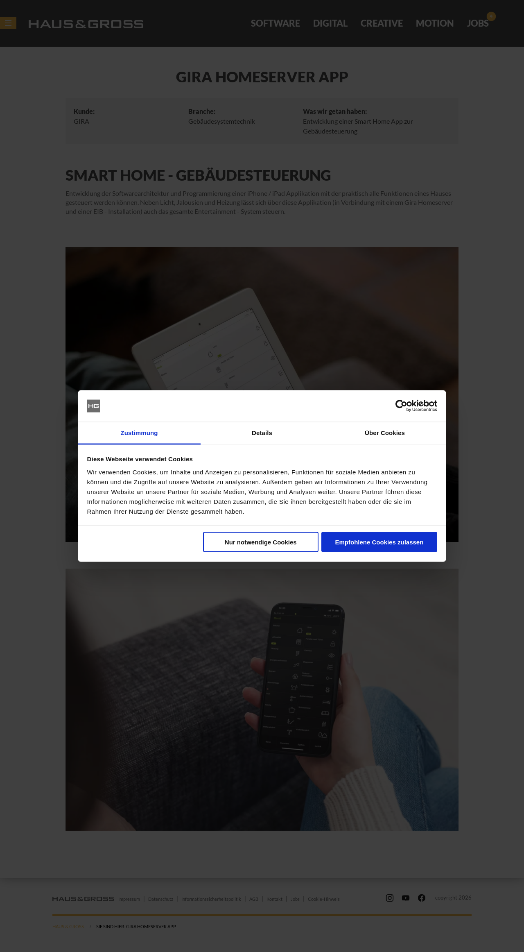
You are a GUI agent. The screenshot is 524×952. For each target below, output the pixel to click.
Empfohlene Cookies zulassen (379, 542)
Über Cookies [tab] (385, 432)
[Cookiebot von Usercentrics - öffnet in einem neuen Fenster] (401, 406)
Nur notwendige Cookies (261, 542)
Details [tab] (262, 432)
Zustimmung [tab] (139, 432)
